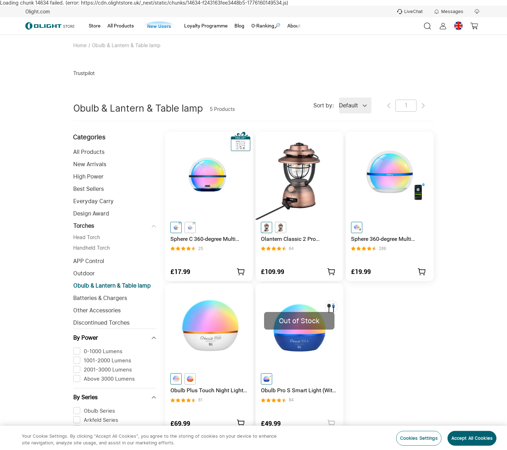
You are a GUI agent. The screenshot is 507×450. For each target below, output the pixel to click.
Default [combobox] (348, 105)
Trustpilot (84, 73)
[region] (253, 438)
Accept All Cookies (472, 438)
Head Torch (86, 237)
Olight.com (37, 11)
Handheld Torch (91, 248)
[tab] (94, 26)
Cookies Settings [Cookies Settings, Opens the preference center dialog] (419, 438)
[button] (114, 152)
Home (80, 45)
